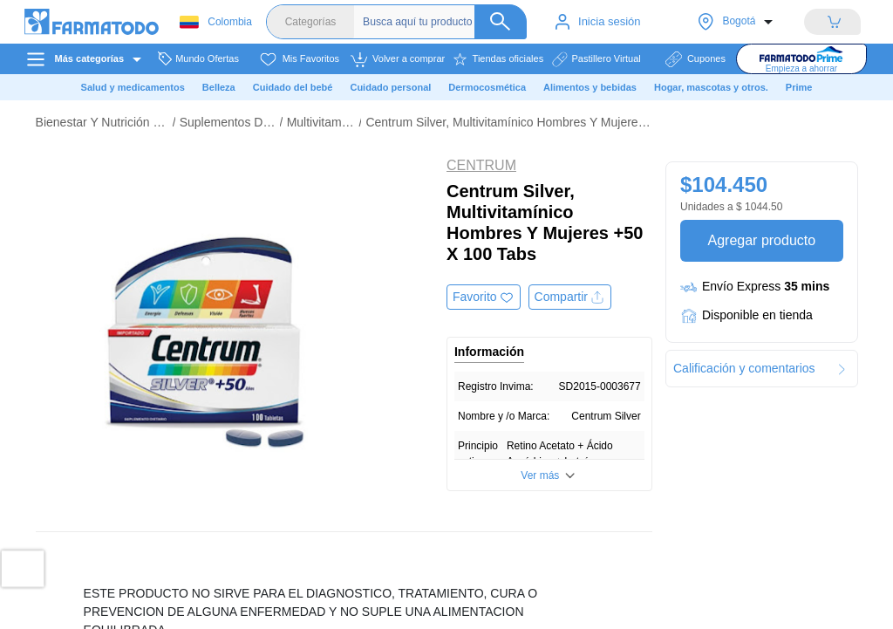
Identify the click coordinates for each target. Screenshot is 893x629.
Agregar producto (761, 240)
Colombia (216, 22)
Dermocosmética (487, 87)
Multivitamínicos (321, 122)
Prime (799, 87)
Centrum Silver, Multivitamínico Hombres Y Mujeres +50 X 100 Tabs (508, 122)
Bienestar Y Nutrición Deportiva (102, 122)
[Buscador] (445, 21)
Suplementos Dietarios (228, 122)
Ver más (540, 475)
